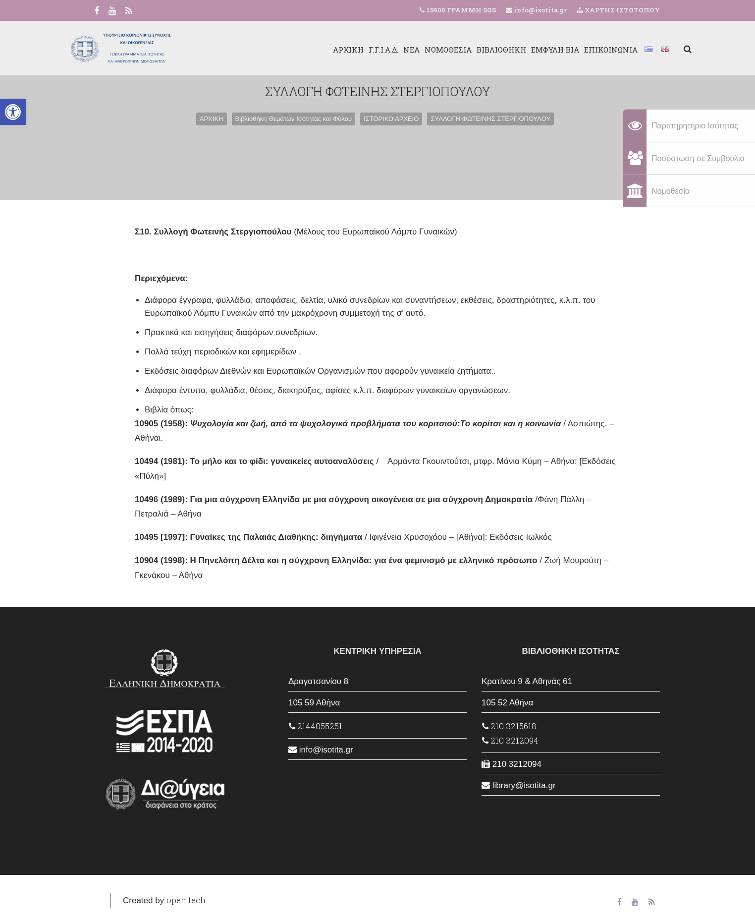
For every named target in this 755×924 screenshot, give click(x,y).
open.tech (186, 900)
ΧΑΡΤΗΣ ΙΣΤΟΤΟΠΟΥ (618, 9)
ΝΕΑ (380, 50)
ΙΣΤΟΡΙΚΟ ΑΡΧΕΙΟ (391, 118)
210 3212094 (510, 740)
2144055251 (315, 726)
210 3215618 (509, 726)
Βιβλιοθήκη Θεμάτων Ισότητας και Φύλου (293, 118)
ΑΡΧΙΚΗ (316, 50)
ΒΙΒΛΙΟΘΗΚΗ (469, 50)
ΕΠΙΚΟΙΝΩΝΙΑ (579, 50)
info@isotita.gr (539, 9)
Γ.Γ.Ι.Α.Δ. (352, 50)
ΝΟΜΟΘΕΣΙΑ (416, 50)
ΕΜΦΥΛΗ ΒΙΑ (523, 50)
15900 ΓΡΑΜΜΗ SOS (461, 9)
